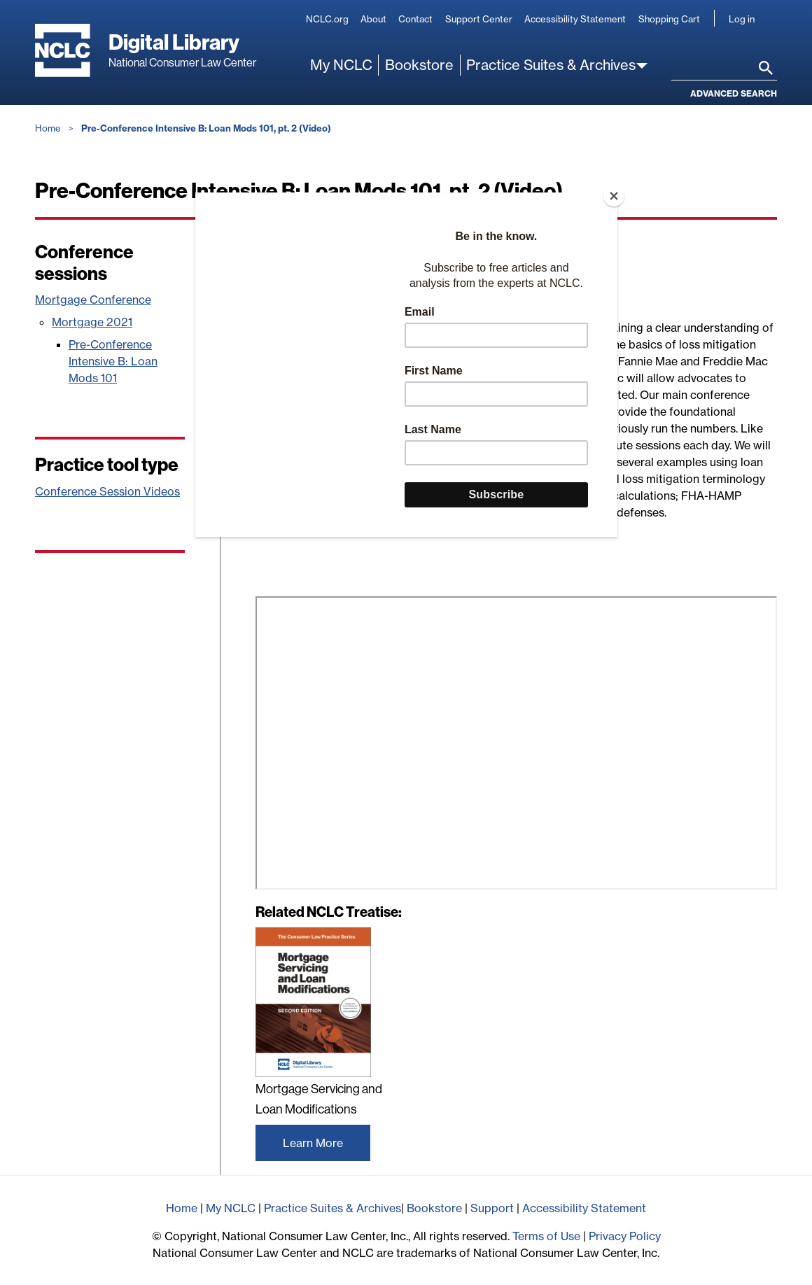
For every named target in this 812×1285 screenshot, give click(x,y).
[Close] (613, 195)
